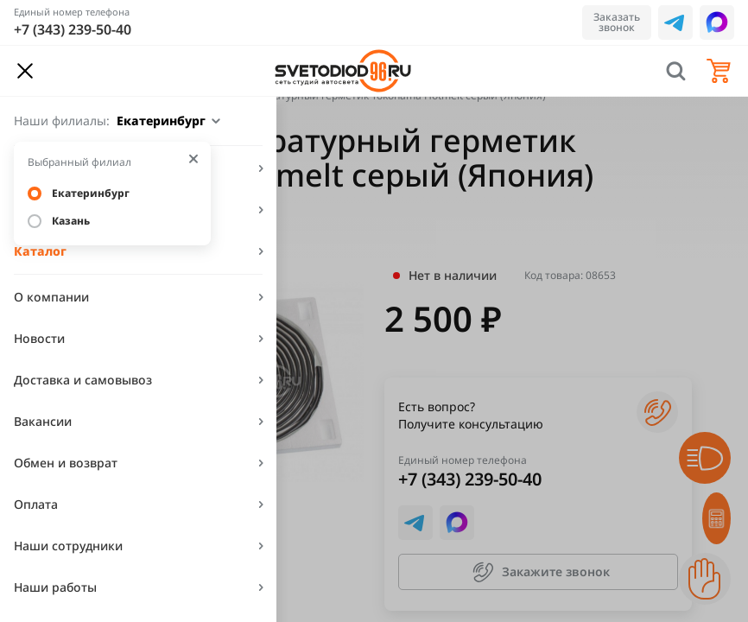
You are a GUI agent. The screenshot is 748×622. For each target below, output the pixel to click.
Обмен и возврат (65, 462)
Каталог (40, 251)
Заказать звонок (616, 22)
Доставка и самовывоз (83, 379)
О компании (51, 297)
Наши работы (55, 587)
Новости (39, 338)
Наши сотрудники (68, 545)
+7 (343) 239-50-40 (72, 29)
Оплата (36, 504)
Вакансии (43, 421)
